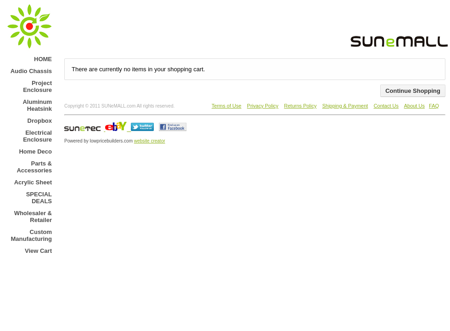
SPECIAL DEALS (39, 198)
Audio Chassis (31, 71)
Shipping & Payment (345, 105)
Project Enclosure (37, 86)
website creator (149, 140)
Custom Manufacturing (31, 235)
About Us (414, 105)
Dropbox (40, 120)
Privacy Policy (262, 105)
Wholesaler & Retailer (33, 216)
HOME (43, 59)
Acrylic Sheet (33, 182)
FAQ (434, 105)
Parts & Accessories (34, 167)
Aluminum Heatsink (37, 105)
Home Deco (35, 151)
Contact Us (386, 105)
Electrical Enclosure (37, 136)
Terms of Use (227, 105)
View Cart (38, 250)
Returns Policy (300, 105)
